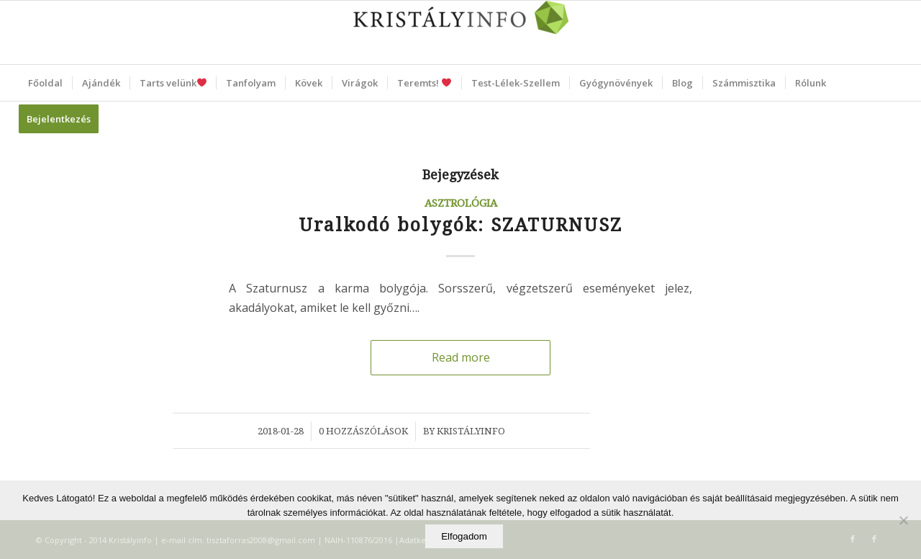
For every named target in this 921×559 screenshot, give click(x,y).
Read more (461, 357)
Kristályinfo (471, 431)
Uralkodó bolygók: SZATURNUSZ (460, 225)
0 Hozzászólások (363, 431)
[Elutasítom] (903, 520)
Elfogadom (464, 536)
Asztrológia (461, 203)
